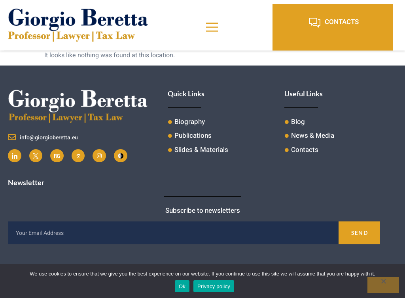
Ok (182, 286)
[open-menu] (212, 27)
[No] (383, 285)
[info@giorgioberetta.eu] (12, 137)
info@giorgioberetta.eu (49, 137)
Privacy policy (213, 286)
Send (359, 232)
